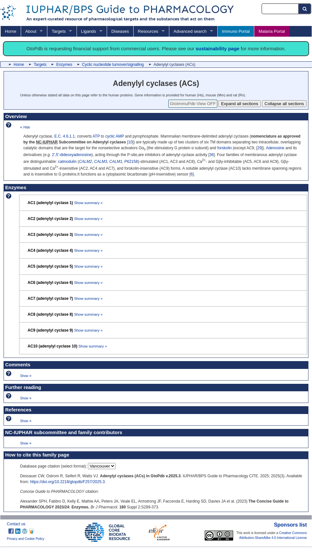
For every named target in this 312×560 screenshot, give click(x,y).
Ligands (88, 31)
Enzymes (64, 64)
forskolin (224, 148)
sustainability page (217, 48)
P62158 (131, 161)
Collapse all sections (284, 103)
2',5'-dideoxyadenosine (71, 154)
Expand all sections (239, 103)
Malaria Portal (271, 31)
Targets (59, 31)
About (30, 31)
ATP (96, 136)
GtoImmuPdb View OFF (193, 103)
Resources (148, 31)
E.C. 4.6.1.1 (64, 136)
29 (259, 148)
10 (130, 142)
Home (10, 31)
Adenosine (275, 148)
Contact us (16, 524)
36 (212, 154)
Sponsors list (290, 525)
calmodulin (67, 161)
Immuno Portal (236, 31)
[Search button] (305, 8)
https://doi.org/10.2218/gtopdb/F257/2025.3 (67, 482)
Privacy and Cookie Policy (25, 539)
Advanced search (190, 31)
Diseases (120, 31)
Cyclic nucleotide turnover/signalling (113, 64)
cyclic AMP (114, 136)
